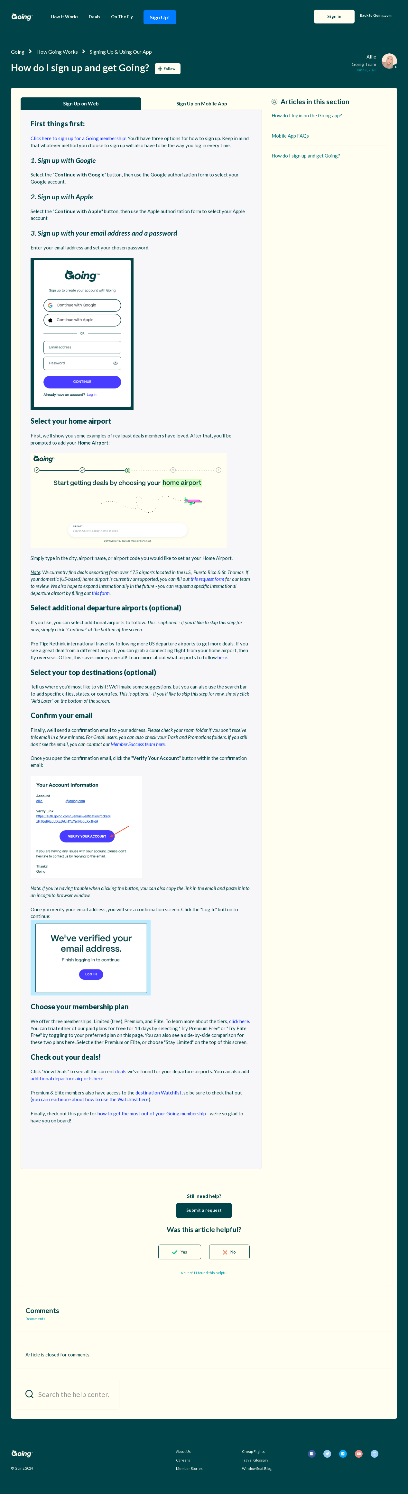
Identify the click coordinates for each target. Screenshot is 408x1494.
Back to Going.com (376, 15)
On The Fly (122, 16)
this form (101, 593)
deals (120, 1071)
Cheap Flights (253, 1451)
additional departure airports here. (67, 1078)
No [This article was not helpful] (233, 1252)
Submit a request (204, 1210)
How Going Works (57, 52)
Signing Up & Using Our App (121, 52)
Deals (94, 16)
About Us (183, 1451)
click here (239, 1021)
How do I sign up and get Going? (306, 155)
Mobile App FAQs (290, 136)
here (222, 657)
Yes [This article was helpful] (184, 1252)
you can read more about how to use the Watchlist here (90, 1099)
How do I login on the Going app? (307, 115)
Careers (183, 1460)
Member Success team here (138, 744)
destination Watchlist (158, 1092)
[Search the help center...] (67, 1394)
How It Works (65, 16)
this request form (207, 579)
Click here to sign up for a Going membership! (79, 138)
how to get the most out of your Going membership (151, 1113)
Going (17, 52)
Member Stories (189, 1468)
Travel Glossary (255, 1460)
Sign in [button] (334, 16)
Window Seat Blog (257, 1468)
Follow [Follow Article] (169, 69)
